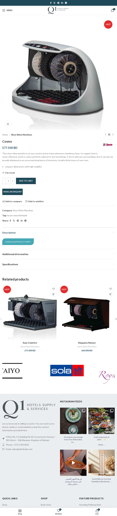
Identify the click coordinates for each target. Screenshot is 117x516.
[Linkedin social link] (62, 3)
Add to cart (26, 181)
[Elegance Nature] (87, 312)
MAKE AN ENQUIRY (12, 191)
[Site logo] (58, 10)
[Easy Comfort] (30, 312)
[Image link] (29, 409)
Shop (4, 504)
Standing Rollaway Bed (90, 504)
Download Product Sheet (18, 242)
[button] (53, 294)
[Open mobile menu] (7, 10)
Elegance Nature (87, 342)
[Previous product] (105, 135)
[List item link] (29, 444)
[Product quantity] (8, 181)
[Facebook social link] (50, 3)
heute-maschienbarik (17, 215)
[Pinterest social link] (58, 3)
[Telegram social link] (66, 3)
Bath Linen (46, 504)
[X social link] (54, 3)
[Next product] (113, 135)
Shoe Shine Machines (21, 134)
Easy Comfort (30, 342)
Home (5, 134)
